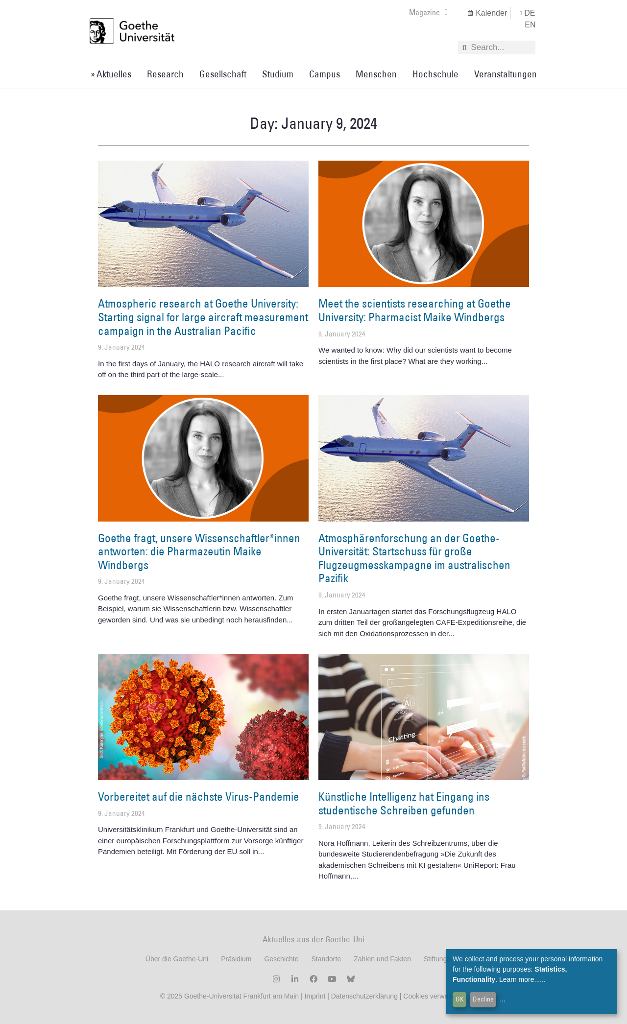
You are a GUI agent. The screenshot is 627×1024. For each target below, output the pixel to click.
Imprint (314, 996)
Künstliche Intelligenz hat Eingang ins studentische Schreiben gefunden (403, 803)
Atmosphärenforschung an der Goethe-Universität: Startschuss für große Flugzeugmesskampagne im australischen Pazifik (414, 558)
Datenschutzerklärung (364, 996)
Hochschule (435, 74)
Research (165, 74)
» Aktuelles (111, 74)
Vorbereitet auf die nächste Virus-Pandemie (198, 796)
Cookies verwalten (432, 996)
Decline (483, 999)
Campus (324, 74)
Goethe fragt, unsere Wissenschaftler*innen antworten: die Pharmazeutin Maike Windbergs (199, 551)
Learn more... (519, 979)
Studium (277, 74)
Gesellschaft (222, 74)
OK (460, 999)
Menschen (376, 74)
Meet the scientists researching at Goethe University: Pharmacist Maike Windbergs (414, 310)
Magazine (428, 12)
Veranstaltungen (505, 74)
